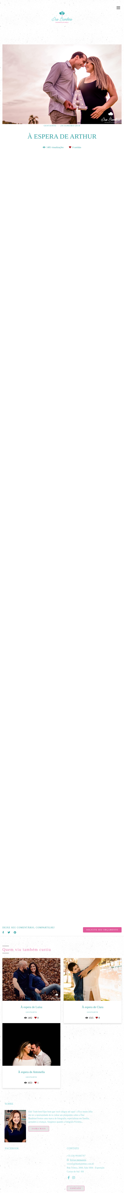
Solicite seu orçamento (102, 930)
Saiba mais (39, 1127)
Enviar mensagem (78, 1158)
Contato (75, 1187)
